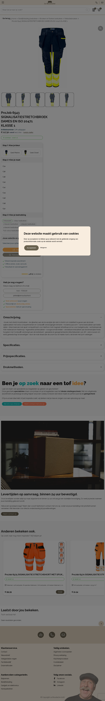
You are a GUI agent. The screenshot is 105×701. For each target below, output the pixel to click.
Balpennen (5, 678)
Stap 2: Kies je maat (11, 160)
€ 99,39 (8, 592)
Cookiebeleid (58, 662)
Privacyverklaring (60, 655)
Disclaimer (57, 666)
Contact (4, 652)
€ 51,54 (75, 592)
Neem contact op (10, 514)
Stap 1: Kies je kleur (11, 145)
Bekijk (60, 592)
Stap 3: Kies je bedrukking (14, 215)
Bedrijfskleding (6, 682)
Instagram (59, 682)
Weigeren (43, 247)
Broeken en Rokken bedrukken (51, 19)
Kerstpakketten (7, 689)
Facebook (59, 678)
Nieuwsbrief (5, 655)
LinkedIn (58, 685)
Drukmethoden (6, 666)
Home (14, 19)
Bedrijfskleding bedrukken (28, 19)
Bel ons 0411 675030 (12, 404)
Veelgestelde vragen (9, 659)
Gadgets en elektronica (10, 685)
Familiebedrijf (6, 662)
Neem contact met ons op (34, 404)
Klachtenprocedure (61, 659)
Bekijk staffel (28, 132)
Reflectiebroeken (71, 19)
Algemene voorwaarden (63, 652)
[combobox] (43, 10)
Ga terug (6, 18)
